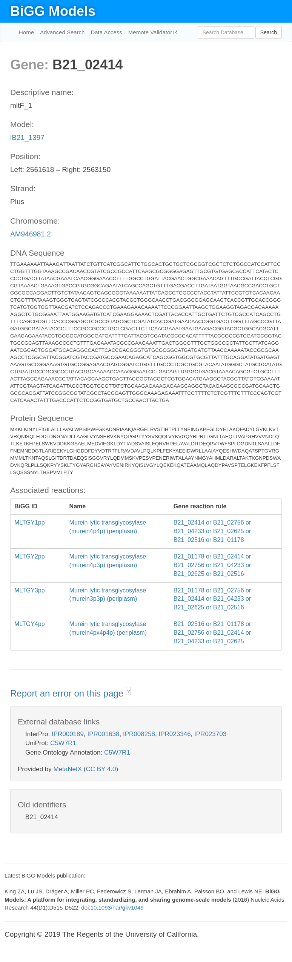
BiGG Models (52, 11)
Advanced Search (62, 32)
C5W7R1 (63, 743)
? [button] (128, 691)
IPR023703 (210, 734)
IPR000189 (68, 734)
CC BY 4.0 (101, 769)
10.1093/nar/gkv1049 (117, 907)
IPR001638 (103, 734)
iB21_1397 (27, 137)
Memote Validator (151, 32)
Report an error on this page (68, 693)
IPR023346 (175, 734)
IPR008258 (139, 734)
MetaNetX (68, 769)
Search (268, 32)
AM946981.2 (30, 234)
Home (26, 32)
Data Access (106, 32)
